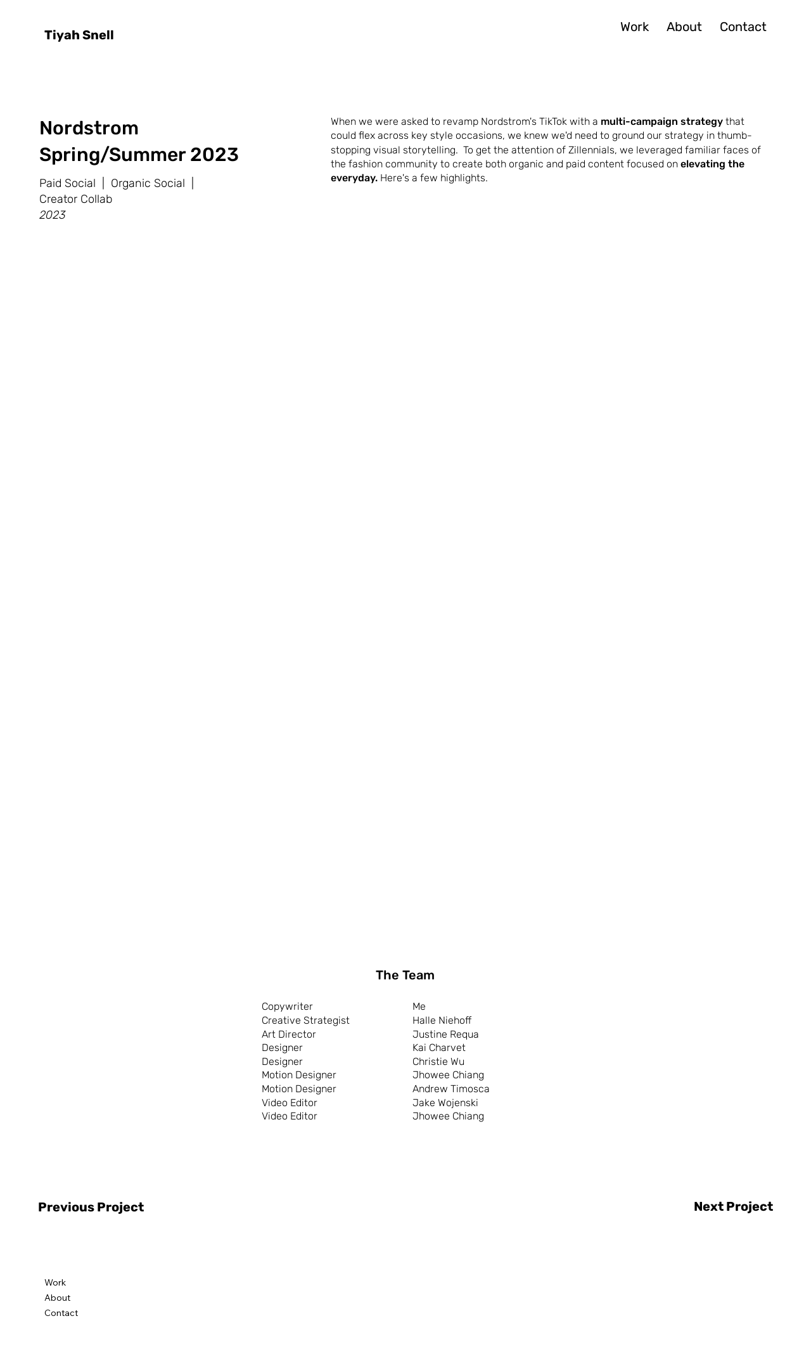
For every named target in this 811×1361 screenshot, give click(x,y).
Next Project (733, 1206)
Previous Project (91, 1207)
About (57, 1297)
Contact (61, 1313)
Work (55, 1282)
